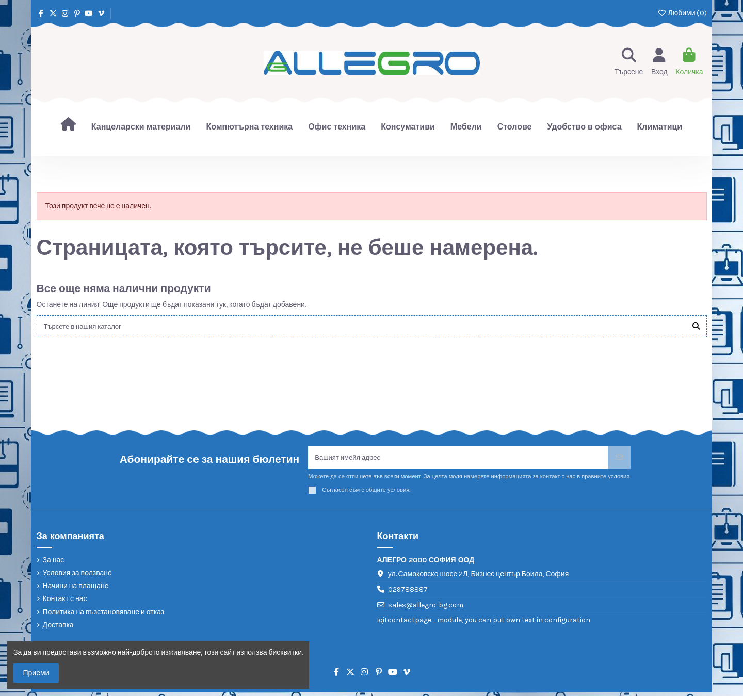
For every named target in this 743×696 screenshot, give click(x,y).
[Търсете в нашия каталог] (696, 326)
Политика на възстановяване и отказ (104, 615)
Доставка (58, 628)
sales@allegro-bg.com (425, 608)
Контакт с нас (65, 602)
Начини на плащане (76, 589)
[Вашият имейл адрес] (458, 460)
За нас (53, 563)
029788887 (408, 593)
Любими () (681, 13)
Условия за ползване (77, 576)
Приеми (36, 673)
